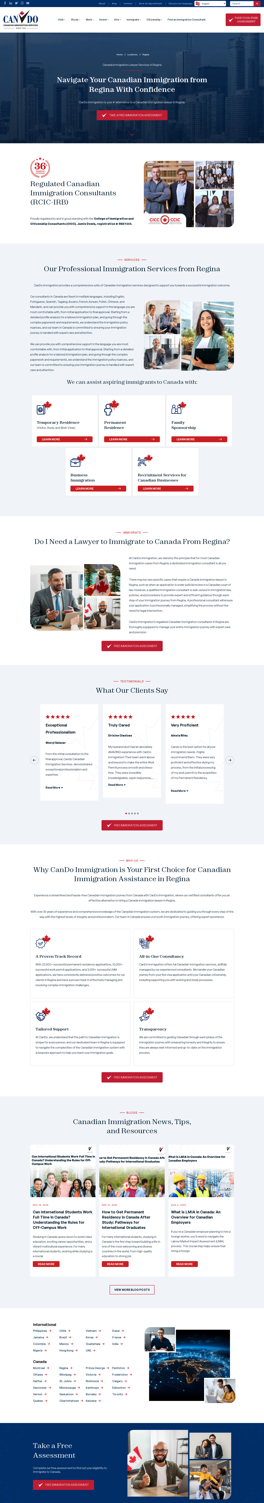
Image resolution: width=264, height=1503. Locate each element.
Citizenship (153, 19)
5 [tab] (138, 813)
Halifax (37, 1381)
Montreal (39, 1368)
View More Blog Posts (132, 1289)
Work (89, 19)
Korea (89, 1337)
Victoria (91, 1374)
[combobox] (242, 3)
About (102, 3)
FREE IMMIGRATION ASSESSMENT (135, 646)
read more (46, 1264)
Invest (103, 19)
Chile (62, 1330)
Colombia (39, 1344)
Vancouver (40, 1387)
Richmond (92, 1381)
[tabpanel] (69, 755)
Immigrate (133, 19)
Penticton (118, 1368)
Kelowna (91, 1400)
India (115, 1344)
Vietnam (91, 1330)
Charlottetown (69, 1400)
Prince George (95, 1368)
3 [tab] (132, 813)
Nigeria (37, 1350)
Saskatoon (66, 1394)
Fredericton (120, 1374)
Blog (114, 3)
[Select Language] (210, 3)
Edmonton (119, 1387)
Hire (116, 19)
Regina (63, 1368)
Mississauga (67, 1387)
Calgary (117, 1381)
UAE (88, 1350)
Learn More (64, 439)
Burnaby (91, 1394)
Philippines (40, 1330)
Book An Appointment (150, 3)
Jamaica (38, 1337)
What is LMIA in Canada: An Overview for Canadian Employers (195, 1217)
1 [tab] (126, 813)
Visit (61, 19)
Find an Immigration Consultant (187, 19)
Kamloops (92, 1387)
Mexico (64, 1344)
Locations (132, 54)
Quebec (38, 1400)
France (116, 1337)
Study (75, 19)
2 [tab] (129, 813)
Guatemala (93, 1344)
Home (120, 54)
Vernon (37, 1394)
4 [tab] (135, 813)
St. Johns (65, 1381)
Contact (127, 3)
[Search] (257, 3)
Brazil (63, 1337)
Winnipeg (65, 1374)
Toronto (117, 1394)
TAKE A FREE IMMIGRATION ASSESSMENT (135, 115)
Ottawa (38, 1374)
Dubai (116, 1330)
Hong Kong (66, 1350)
